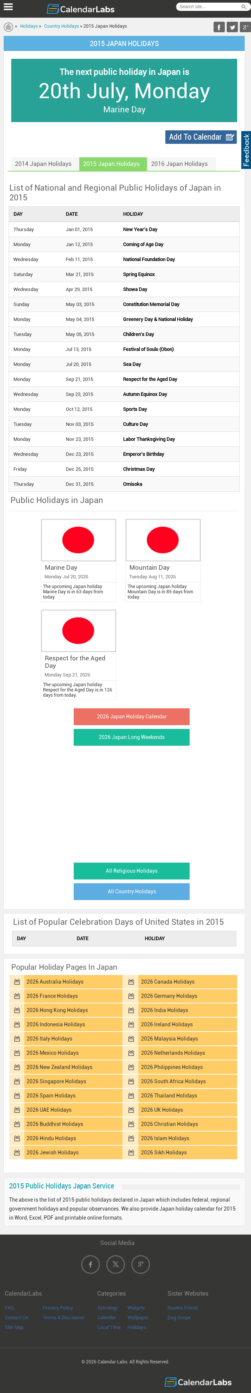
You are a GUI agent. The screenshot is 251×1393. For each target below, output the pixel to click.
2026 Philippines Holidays (172, 1067)
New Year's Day (140, 229)
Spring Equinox (139, 274)
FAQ (9, 1308)
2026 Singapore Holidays (56, 1081)
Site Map (14, 1327)
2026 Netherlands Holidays (173, 1053)
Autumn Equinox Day (145, 394)
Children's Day (138, 334)
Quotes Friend (183, 1308)
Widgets (136, 1308)
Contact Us (16, 1317)
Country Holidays (61, 26)
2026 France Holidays (52, 996)
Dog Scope (179, 1317)
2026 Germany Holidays (169, 996)
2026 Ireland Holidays (167, 1024)
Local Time (109, 1327)
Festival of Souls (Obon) (148, 349)
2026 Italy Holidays (49, 1039)
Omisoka (132, 484)
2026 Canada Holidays (168, 982)
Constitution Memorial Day (151, 304)
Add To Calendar (195, 137)
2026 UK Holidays (162, 1110)
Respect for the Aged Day (150, 379)
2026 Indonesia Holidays (56, 1024)
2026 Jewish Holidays (53, 1153)
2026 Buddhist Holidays (55, 1124)
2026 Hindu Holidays (51, 1138)
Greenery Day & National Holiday (158, 319)
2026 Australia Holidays (55, 982)
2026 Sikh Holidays (164, 1153)
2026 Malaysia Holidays (169, 1039)
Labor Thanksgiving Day (149, 439)
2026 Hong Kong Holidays (57, 1010)
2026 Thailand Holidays (169, 1096)
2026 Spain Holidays (51, 1096)
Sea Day (132, 364)
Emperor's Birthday (143, 454)
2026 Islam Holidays (165, 1138)
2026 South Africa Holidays (173, 1081)
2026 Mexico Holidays (53, 1053)
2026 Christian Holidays (169, 1124)
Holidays (29, 26)
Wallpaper (138, 1317)
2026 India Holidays (164, 1010)
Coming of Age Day (143, 244)
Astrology (107, 1308)
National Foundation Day (149, 259)
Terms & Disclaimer (64, 1317)
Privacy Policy (58, 1308)
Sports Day (135, 409)
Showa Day (135, 289)
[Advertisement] (124, 802)
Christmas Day (139, 469)
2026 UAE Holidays (49, 1110)
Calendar (106, 1317)
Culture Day (135, 424)
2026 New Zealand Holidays (59, 1067)
